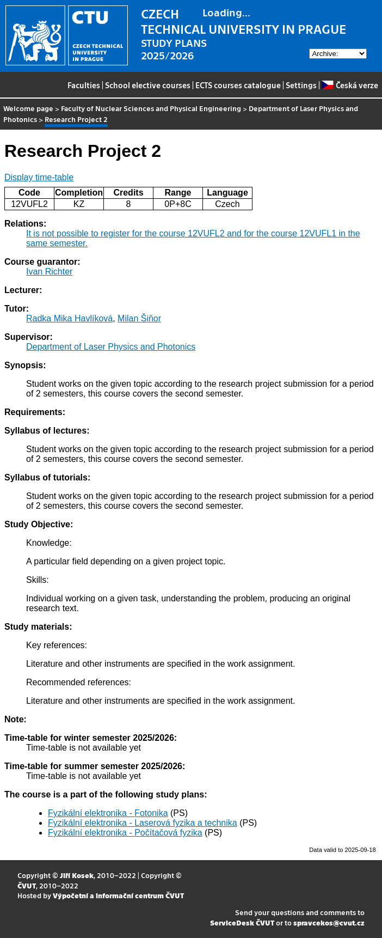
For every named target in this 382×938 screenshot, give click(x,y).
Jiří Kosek (77, 875)
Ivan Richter (49, 271)
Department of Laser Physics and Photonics (110, 346)
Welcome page (28, 108)
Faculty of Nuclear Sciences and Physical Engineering (151, 108)
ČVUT (26, 885)
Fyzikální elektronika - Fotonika (108, 813)
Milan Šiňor (139, 318)
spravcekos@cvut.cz (329, 922)
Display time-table (38, 177)
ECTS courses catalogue (238, 85)
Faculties (83, 85)
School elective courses (147, 85)
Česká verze (350, 85)
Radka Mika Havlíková (69, 318)
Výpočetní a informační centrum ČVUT (118, 895)
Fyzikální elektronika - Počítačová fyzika (125, 832)
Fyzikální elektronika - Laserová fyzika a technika (142, 822)
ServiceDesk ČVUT (242, 922)
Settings (301, 85)
